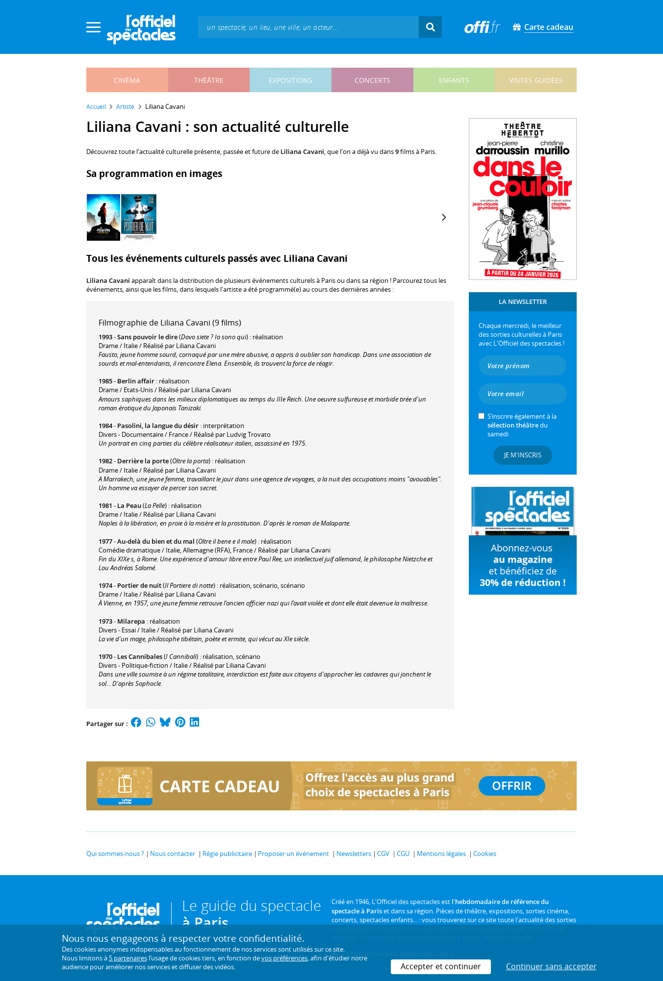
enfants (454, 80)
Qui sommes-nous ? (115, 853)
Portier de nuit (139, 585)
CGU (403, 853)
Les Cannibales (139, 656)
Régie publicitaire (227, 853)
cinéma (127, 80)
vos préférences (284, 958)
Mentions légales (441, 853)
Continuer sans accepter (551, 966)
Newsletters (353, 853)
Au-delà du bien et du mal (156, 541)
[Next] (443, 217)
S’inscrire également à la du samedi (522, 425)
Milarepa (131, 621)
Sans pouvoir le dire (147, 336)
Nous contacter (172, 853)
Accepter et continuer (441, 966)
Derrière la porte (143, 460)
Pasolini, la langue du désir (158, 425)
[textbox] (308, 26)
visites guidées (536, 80)
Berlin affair (135, 381)
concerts (372, 80)
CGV (383, 853)
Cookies (484, 853)
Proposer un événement (293, 853)
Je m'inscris (522, 455)
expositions (290, 80)
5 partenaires (128, 958)
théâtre (209, 80)
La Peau (129, 505)
